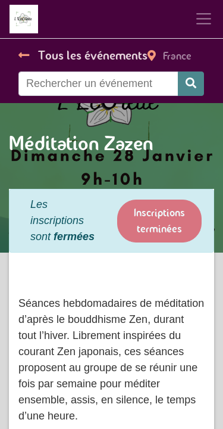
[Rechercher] (191, 84)
